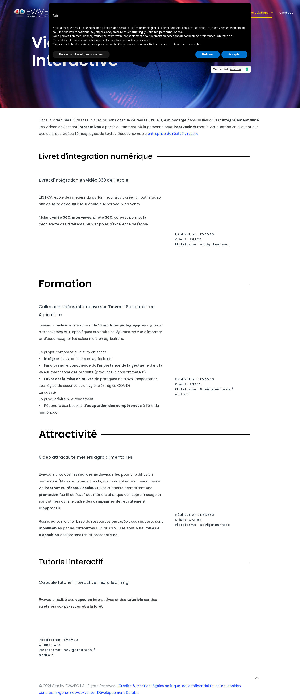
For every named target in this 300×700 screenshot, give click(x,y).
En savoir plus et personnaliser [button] (81, 54)
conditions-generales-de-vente (66, 692)
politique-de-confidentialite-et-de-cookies (203, 685)
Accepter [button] (234, 54)
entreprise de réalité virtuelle (173, 133)
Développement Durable (118, 692)
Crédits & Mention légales (141, 685)
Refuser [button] (207, 54)
